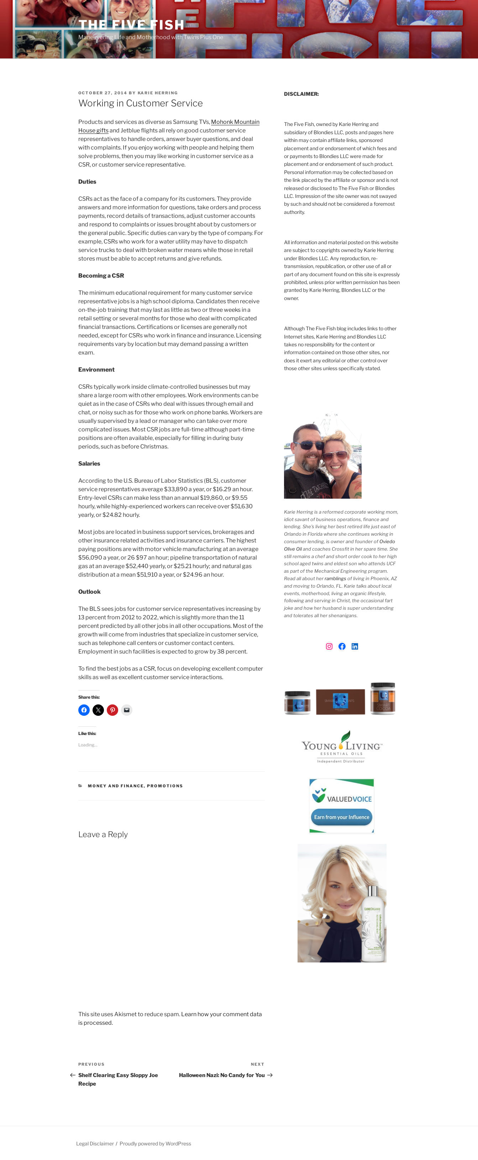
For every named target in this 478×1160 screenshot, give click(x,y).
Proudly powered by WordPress (155, 1143)
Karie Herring (158, 92)
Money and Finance (116, 785)
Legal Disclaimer (95, 1143)
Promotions (165, 785)
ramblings (335, 578)
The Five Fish (131, 25)
